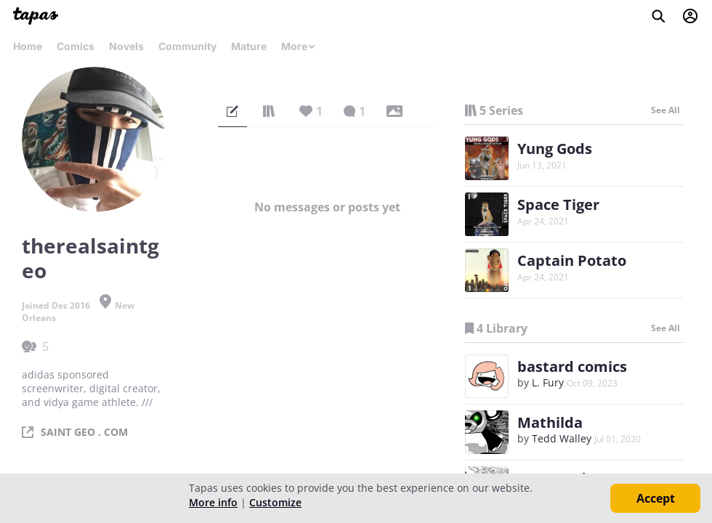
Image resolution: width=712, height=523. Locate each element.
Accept (655, 498)
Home (27, 46)
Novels (126, 46)
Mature (249, 46)
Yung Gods (554, 148)
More (298, 46)
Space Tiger (558, 204)
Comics (75, 46)
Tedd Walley (561, 438)
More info (213, 502)
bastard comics (572, 366)
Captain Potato (571, 260)
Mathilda (550, 422)
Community (187, 46)
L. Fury (548, 382)
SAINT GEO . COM (84, 432)
